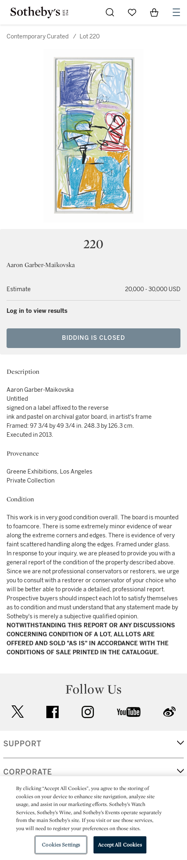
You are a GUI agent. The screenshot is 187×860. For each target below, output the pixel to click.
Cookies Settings (61, 844)
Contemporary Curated (37, 36)
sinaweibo (169, 712)
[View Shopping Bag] (154, 12)
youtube (129, 712)
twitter (17, 711)
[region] (93, 818)
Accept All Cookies (119, 844)
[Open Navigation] (176, 12)
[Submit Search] (110, 12)
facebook (52, 712)
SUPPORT (22, 743)
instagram (88, 712)
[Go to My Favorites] (132, 12)
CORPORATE (27, 772)
